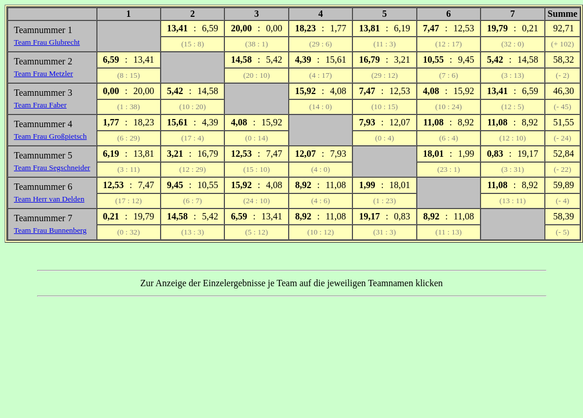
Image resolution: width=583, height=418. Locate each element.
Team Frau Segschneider (52, 167)
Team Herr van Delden (49, 198)
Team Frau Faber (40, 104)
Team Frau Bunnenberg (50, 230)
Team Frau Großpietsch (50, 136)
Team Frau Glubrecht (47, 42)
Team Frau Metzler (43, 73)
